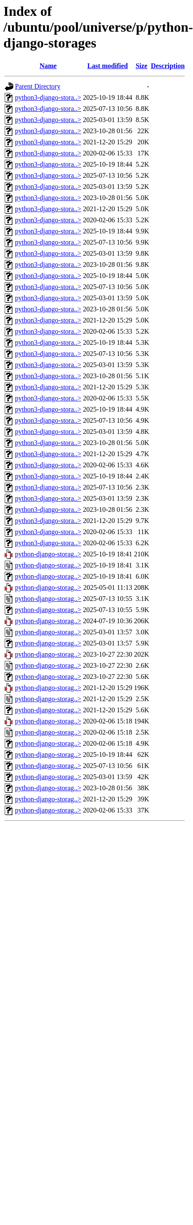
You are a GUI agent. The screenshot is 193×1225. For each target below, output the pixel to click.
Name (47, 65)
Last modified (107, 65)
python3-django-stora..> (48, 97)
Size (142, 65)
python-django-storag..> (48, 554)
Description (167, 65)
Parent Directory (37, 86)
